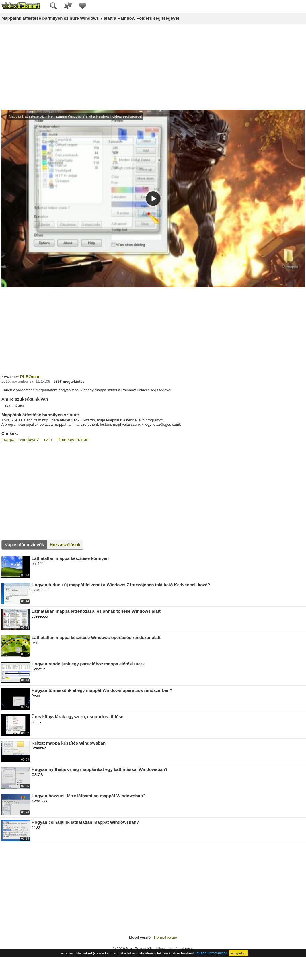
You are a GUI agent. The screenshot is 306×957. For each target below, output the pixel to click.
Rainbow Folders (73, 439)
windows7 (29, 439)
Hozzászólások (65, 544)
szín (48, 439)
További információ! (211, 953)
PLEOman (30, 376)
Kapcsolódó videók (24, 544)
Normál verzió (165, 937)
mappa (8, 439)
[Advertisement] (153, 67)
